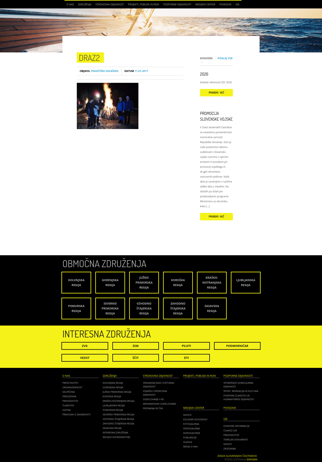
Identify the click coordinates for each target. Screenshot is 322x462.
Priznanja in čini (153, 408)
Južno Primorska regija (117, 391)
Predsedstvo (70, 400)
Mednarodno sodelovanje (159, 403)
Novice (187, 414)
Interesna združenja (115, 432)
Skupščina (68, 391)
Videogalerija (191, 428)
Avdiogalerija (191, 432)
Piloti (186, 346)
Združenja (84, 4)
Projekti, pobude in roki (143, 4)
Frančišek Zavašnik (99, 71)
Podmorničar (237, 346)
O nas (70, 4)
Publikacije (190, 437)
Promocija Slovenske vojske (216, 116)
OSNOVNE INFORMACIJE (236, 425)
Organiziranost (72, 387)
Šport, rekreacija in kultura (240, 391)
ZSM (136, 346)
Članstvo (68, 405)
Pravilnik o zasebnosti (76, 414)
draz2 (89, 57)
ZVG (84, 346)
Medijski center (205, 4)
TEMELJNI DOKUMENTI (235, 439)
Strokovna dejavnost (109, 4)
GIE (237, 4)
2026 (204, 74)
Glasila (187, 442)
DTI (186, 358)
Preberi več (216, 92)
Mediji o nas (190, 446)
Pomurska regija (113, 409)
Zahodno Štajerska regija (118, 423)
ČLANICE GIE (230, 430)
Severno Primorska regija (118, 414)
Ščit (136, 358)
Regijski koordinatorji (116, 437)
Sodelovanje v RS (153, 399)
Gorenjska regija (113, 387)
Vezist (85, 358)
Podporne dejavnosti (177, 4)
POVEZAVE (225, 4)
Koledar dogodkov (195, 419)
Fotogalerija (191, 423)
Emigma (252, 459)
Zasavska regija (112, 428)
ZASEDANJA (229, 448)
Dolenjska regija (113, 382)
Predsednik (69, 396)
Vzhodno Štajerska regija (118, 418)
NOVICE (227, 444)
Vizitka (66, 409)
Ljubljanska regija (114, 405)
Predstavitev (70, 382)
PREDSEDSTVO (231, 435)
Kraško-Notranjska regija (118, 400)
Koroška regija (112, 396)
